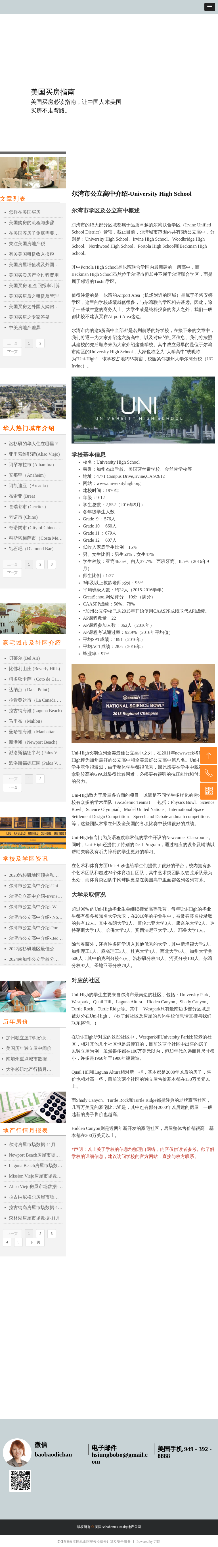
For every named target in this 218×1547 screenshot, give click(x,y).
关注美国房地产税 (27, 243)
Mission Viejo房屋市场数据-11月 (36, 1176)
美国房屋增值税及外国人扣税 (36, 264)
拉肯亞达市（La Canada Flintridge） (36, 700)
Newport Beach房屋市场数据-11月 (36, 1155)
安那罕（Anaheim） (28, 475)
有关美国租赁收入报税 (31, 254)
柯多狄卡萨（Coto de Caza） (36, 679)
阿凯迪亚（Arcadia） (30, 485)
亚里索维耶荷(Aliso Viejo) (34, 454)
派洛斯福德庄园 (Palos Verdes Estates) (36, 763)
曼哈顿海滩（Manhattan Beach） (36, 731)
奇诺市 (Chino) (23, 517)
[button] (209, 7)
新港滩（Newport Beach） (34, 742)
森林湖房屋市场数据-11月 (34, 1218)
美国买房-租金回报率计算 (34, 285)
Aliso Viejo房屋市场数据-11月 (36, 1186)
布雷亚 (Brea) (22, 496)
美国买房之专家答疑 (29, 317)
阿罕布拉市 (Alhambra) (31, 464)
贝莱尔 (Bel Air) (24, 658)
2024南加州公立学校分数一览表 (36, 959)
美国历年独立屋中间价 (28, 1048)
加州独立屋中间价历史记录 (29, 1037)
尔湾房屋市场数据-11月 (32, 1144)
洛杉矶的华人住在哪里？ (34, 443)
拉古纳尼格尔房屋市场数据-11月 (36, 1197)
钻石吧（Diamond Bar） (32, 548)
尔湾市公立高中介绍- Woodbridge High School (36, 906)
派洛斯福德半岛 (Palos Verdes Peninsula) (36, 752)
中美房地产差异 (25, 327)
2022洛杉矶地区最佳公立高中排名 (36, 948)
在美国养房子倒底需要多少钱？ (36, 233)
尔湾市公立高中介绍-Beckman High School (36, 938)
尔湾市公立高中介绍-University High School (36, 885)
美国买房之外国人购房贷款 (36, 306)
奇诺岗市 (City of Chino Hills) (36, 527)
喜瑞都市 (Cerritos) (27, 506)
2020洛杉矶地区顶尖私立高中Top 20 (36, 875)
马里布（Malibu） (27, 721)
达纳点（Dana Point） (30, 689)
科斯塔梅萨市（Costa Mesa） (36, 538)
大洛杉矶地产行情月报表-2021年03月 (29, 1069)
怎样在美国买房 (25, 212)
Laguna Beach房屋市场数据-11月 (36, 1165)
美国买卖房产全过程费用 (34, 275)
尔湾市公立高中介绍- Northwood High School (36, 917)
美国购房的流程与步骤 (31, 222)
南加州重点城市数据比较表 (29, 1058)
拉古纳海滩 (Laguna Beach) (35, 710)
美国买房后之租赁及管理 (34, 296)
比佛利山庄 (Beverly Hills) (34, 668)
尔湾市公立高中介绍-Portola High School (36, 927)
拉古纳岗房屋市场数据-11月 (36, 1207)
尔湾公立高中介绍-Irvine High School (36, 896)
